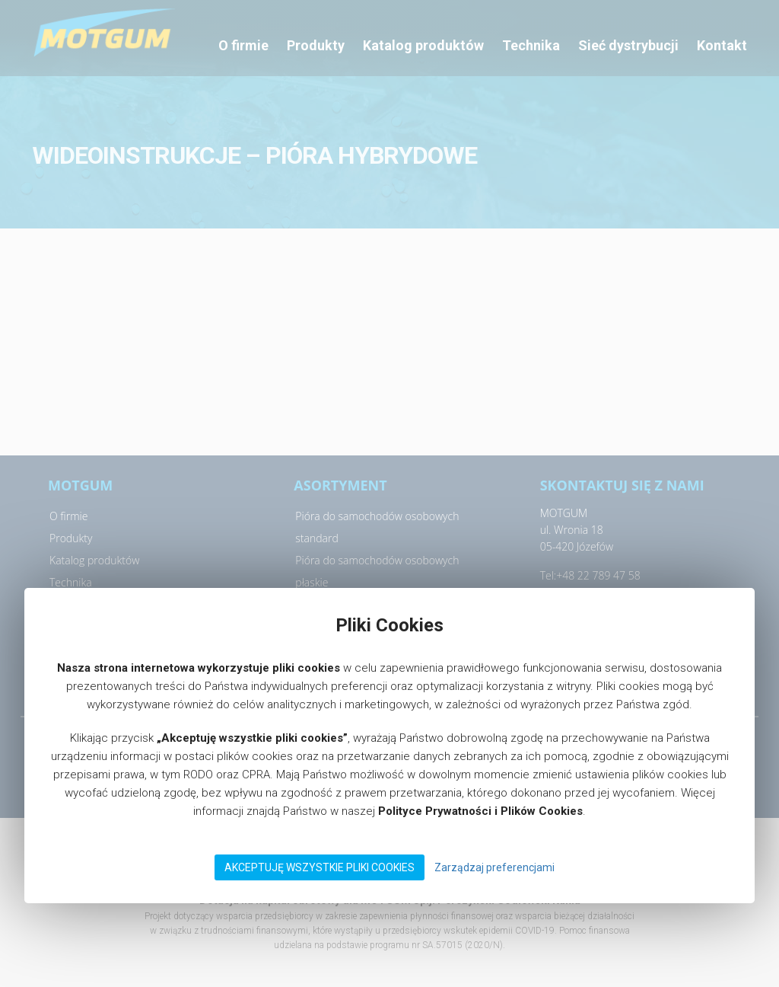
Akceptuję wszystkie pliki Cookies (319, 867)
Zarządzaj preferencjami (494, 867)
